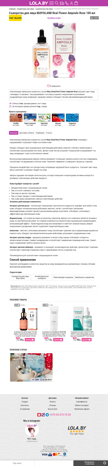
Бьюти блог (52, 409)
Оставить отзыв (53, 18)
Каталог (25, 398)
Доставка (53, 398)
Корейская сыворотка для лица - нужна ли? (29, 357)
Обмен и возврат (82, 405)
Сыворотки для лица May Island (20, 277)
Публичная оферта (82, 409)
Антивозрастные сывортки (42, 277)
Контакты (25, 405)
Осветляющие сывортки (63, 277)
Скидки (25, 402)
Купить (28, 340)
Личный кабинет (82, 398)
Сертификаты (81, 402)
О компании (25, 409)
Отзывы (52, 405)
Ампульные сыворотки (84, 277)
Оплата (53, 402)
